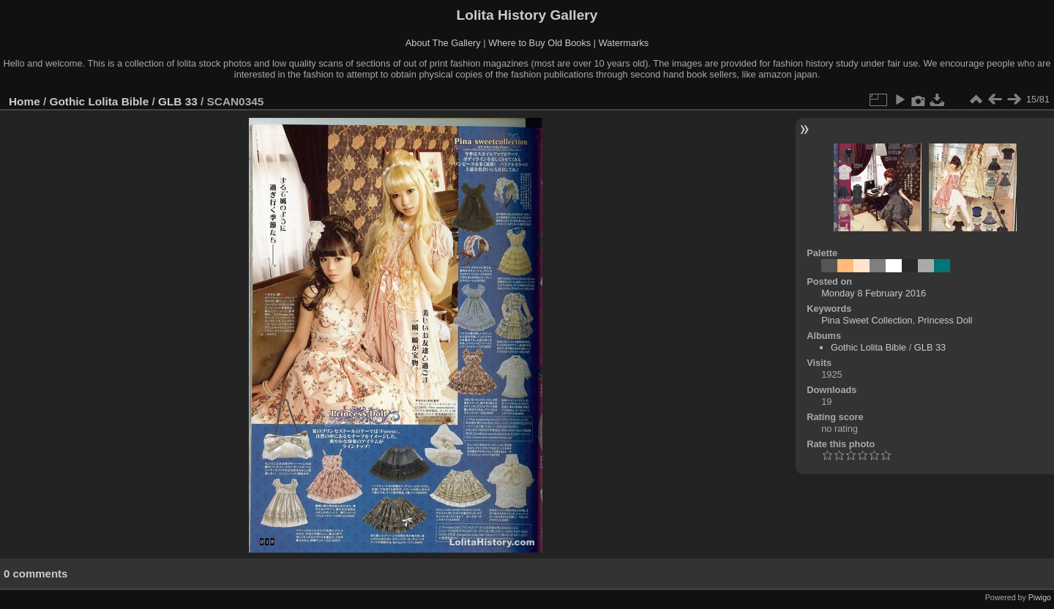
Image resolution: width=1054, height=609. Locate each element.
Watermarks (624, 42)
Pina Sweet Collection (866, 320)
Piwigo (1039, 597)
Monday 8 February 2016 (873, 293)
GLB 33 (178, 101)
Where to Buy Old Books (539, 42)
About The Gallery (443, 42)
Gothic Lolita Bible (99, 101)
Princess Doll (945, 320)
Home (24, 101)
